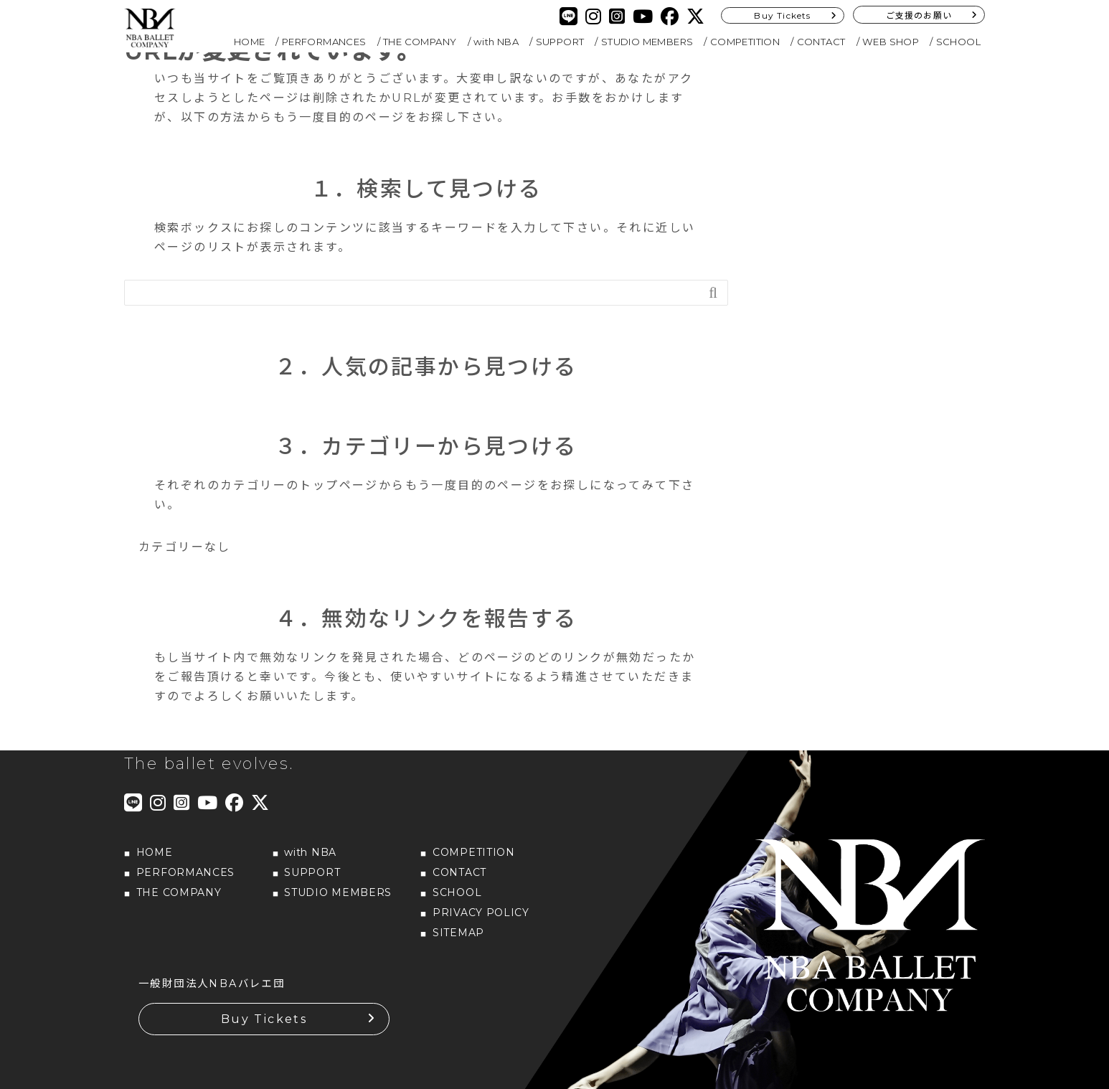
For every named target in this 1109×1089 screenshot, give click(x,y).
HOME (249, 41)
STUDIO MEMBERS (647, 41)
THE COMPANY (419, 41)
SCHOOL (958, 41)
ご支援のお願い (919, 15)
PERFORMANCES (324, 41)
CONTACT (821, 41)
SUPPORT (560, 41)
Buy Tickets (782, 15)
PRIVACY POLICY (481, 912)
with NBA (496, 41)
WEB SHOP (890, 41)
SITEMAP (458, 932)
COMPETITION (745, 41)
